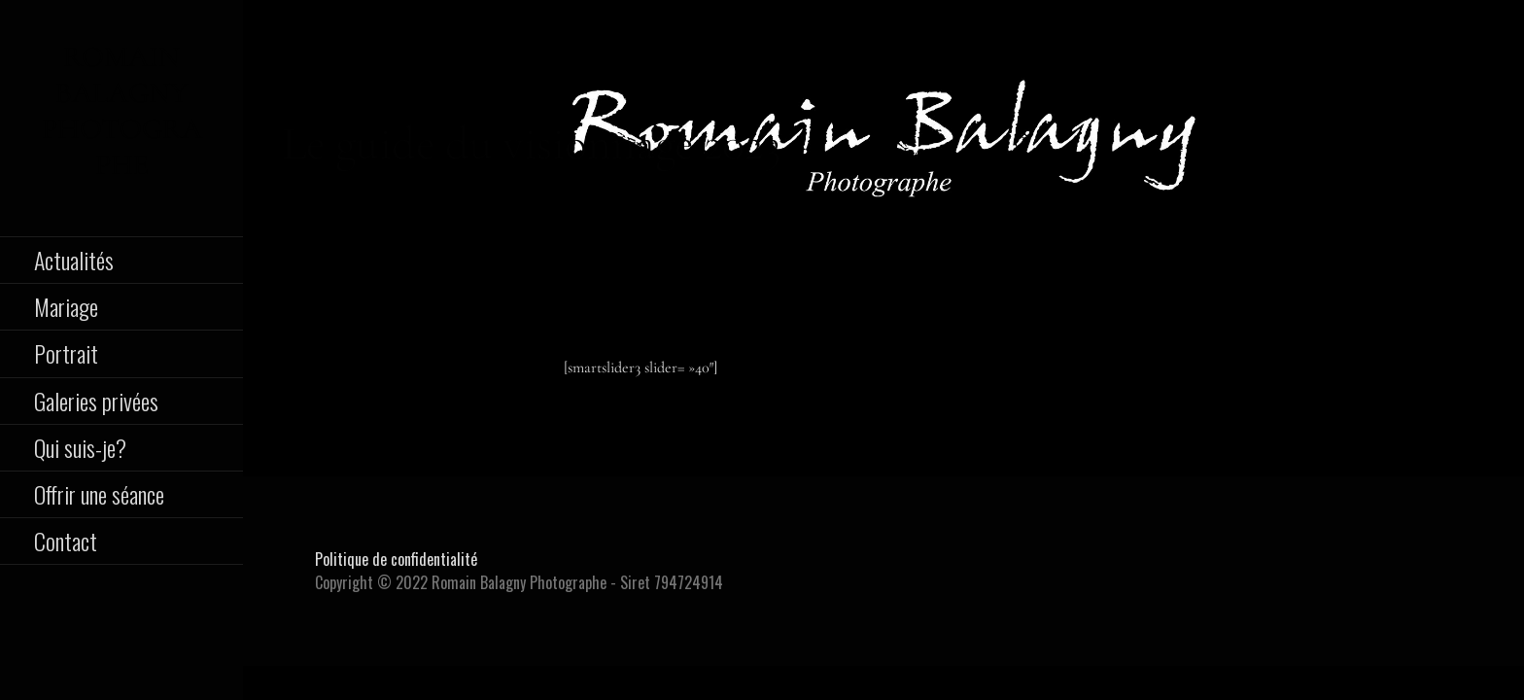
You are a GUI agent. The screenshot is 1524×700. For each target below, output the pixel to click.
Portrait (66, 352)
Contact (65, 540)
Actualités (74, 259)
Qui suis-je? (80, 447)
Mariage (66, 306)
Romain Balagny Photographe (122, 111)
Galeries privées (96, 400)
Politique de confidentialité (396, 559)
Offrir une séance (99, 493)
